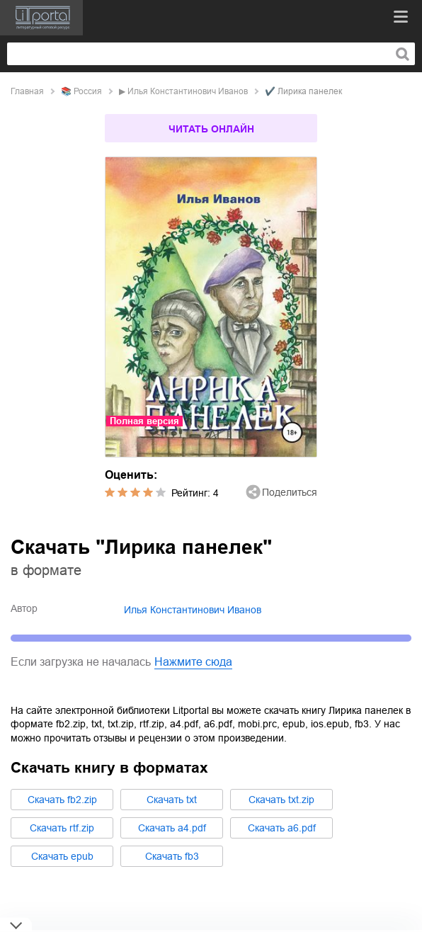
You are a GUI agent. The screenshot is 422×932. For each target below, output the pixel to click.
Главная (27, 91)
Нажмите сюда (193, 662)
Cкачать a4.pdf (172, 828)
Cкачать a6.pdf (282, 828)
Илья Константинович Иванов (187, 91)
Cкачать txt (172, 799)
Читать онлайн (211, 129)
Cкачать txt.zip (281, 799)
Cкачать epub (62, 856)
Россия (88, 91)
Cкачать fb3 (172, 856)
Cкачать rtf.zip (62, 828)
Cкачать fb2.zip (62, 799)
